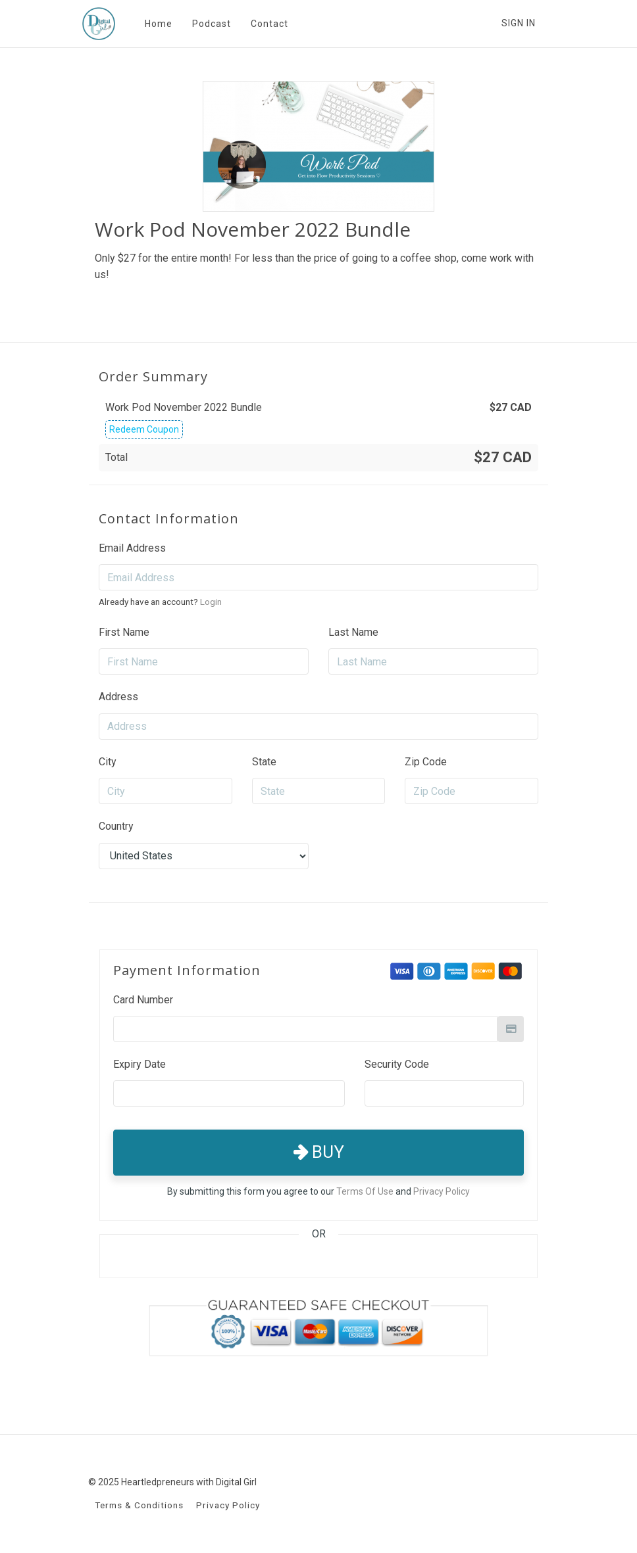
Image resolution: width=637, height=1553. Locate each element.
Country (116, 826)
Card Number (143, 999)
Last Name (353, 632)
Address (118, 696)
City (107, 761)
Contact (269, 23)
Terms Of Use (365, 1191)
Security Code (397, 1064)
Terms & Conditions (139, 1505)
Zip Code (426, 761)
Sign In (518, 23)
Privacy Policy (441, 1191)
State (264, 761)
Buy (318, 1152)
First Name (124, 632)
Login (211, 601)
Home (158, 23)
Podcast (210, 23)
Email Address (132, 548)
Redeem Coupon (144, 429)
